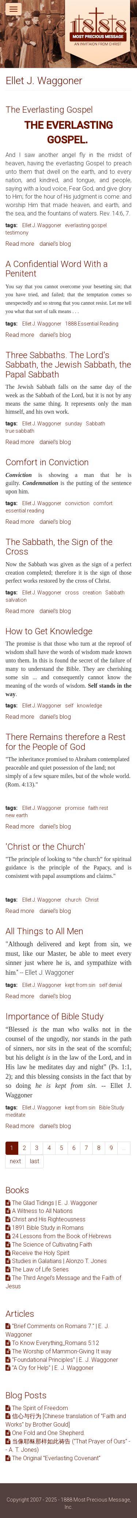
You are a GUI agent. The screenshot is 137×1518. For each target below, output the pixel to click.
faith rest (98, 808)
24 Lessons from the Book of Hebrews (58, 1236)
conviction (77, 503)
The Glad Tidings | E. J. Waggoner (51, 1202)
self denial (110, 985)
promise (74, 808)
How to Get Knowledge (48, 631)
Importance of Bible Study (54, 1016)
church (73, 900)
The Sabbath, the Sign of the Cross (59, 547)
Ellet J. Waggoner (41, 225)
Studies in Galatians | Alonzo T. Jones (56, 1261)
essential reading (24, 511)
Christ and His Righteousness (45, 1219)
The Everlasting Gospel (49, 110)
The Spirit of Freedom (36, 1408)
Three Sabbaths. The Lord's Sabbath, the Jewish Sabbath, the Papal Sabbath (68, 365)
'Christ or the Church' (45, 847)
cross (72, 592)
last (34, 1161)
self (69, 706)
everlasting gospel (86, 225)
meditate (15, 1115)
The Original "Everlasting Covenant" (52, 1458)
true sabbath (19, 431)
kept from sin (80, 985)
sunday (73, 424)
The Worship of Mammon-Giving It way (58, 1351)
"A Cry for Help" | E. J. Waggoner (49, 1367)
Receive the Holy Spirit (37, 1253)
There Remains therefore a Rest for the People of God (65, 742)
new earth (16, 815)
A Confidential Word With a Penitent (56, 269)
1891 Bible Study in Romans (44, 1227)
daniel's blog (55, 243)
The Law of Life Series (37, 1269)
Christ (92, 900)
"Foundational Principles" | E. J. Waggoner (61, 1359)
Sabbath (95, 424)
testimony (16, 233)
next (15, 1161)
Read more (19, 243)
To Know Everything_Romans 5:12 (52, 1342)
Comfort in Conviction (47, 462)
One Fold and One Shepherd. (45, 1432)
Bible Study (111, 1108)
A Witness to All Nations (39, 1210)
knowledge (89, 706)
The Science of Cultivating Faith (48, 1244)
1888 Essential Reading (91, 324)
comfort (103, 503)
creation (92, 592)
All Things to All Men (44, 931)
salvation (16, 600)
